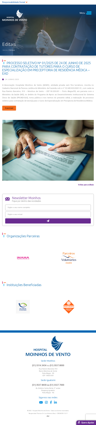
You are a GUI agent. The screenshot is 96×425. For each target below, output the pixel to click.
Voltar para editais (86, 185)
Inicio (5, 50)
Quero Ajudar (86, 422)
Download (9, 108)
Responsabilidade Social (14, 2)
